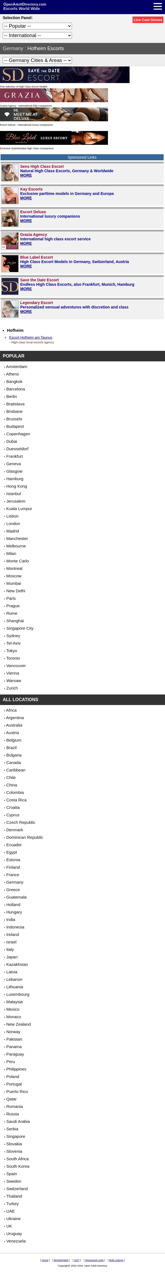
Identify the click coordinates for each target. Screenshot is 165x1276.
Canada (13, 762)
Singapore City (19, 628)
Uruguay (14, 1233)
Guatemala (16, 897)
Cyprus (13, 814)
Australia (14, 725)
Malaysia (14, 1001)
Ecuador (14, 844)
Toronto (13, 658)
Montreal (14, 568)
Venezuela (16, 1241)
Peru (10, 1061)
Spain (11, 1173)
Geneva (13, 463)
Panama (14, 1046)
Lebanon (14, 979)
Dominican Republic (24, 837)
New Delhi (15, 590)
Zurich (12, 688)
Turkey (12, 1203)
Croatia (13, 807)
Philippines (16, 1069)
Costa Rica (16, 800)
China (11, 785)
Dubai (11, 441)
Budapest (15, 426)
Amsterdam (16, 366)
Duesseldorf (17, 448)
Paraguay (15, 1054)
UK (9, 1226)
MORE (26, 175)
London (13, 523)
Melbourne (16, 546)
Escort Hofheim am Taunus (30, 337)
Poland (12, 1076)
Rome (11, 613)
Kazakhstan (17, 964)
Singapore (15, 1136)
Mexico (13, 1009)
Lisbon (12, 516)
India (11, 919)
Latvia (11, 971)
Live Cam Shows (148, 20)
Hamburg (15, 478)
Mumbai (13, 583)
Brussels (14, 418)
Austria (12, 732)
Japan (12, 957)
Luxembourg (17, 994)
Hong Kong (16, 486)
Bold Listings (116, 1260)
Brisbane (14, 411)
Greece (13, 889)
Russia (12, 1114)
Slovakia (14, 1143)
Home (45, 1260)
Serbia (12, 1128)
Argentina (15, 717)
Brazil (11, 747)
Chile (11, 777)
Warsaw (13, 680)
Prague (13, 605)
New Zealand (18, 1024)
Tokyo (11, 650)
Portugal (14, 1084)
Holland (13, 904)
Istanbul (13, 493)
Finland (13, 867)
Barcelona (15, 389)
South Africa (17, 1158)
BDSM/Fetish (61, 1260)
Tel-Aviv (13, 643)
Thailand (14, 1196)
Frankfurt (14, 456)
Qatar (11, 1099)
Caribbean (15, 770)
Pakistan (14, 1039)
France (12, 874)
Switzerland (17, 1188)
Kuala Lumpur (19, 508)
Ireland (12, 934)
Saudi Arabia (18, 1121)
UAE (10, 1211)
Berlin (11, 396)
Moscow (14, 575)
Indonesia (15, 927)
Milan (11, 553)
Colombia (15, 792)
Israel (11, 942)
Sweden (13, 1181)
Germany (13, 48)
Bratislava (15, 404)
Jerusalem (15, 501)
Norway (13, 1031)
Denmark (14, 829)
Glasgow (14, 471)
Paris (11, 598)
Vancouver (16, 665)
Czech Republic (20, 822)
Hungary (14, 912)
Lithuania (14, 986)
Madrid (12, 531)
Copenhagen (18, 433)
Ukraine (13, 1218)
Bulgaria (14, 755)
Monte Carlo (17, 561)
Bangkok (14, 381)
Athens (12, 374)
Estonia (13, 859)
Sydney (13, 635)
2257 (76, 1260)
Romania (14, 1106)
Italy (10, 949)
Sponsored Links (94, 1260)
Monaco (13, 1016)
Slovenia (14, 1151)
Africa (11, 710)
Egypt (11, 852)
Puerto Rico (17, 1091)
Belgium (13, 740)
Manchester (17, 538)
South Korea (17, 1166)
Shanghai (15, 620)
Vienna (12, 673)
